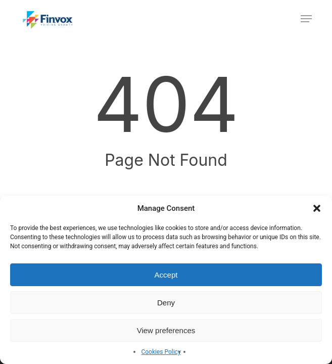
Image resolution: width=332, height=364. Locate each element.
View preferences (166, 330)
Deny (166, 302)
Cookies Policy (160, 351)
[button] (317, 208)
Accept (166, 274)
